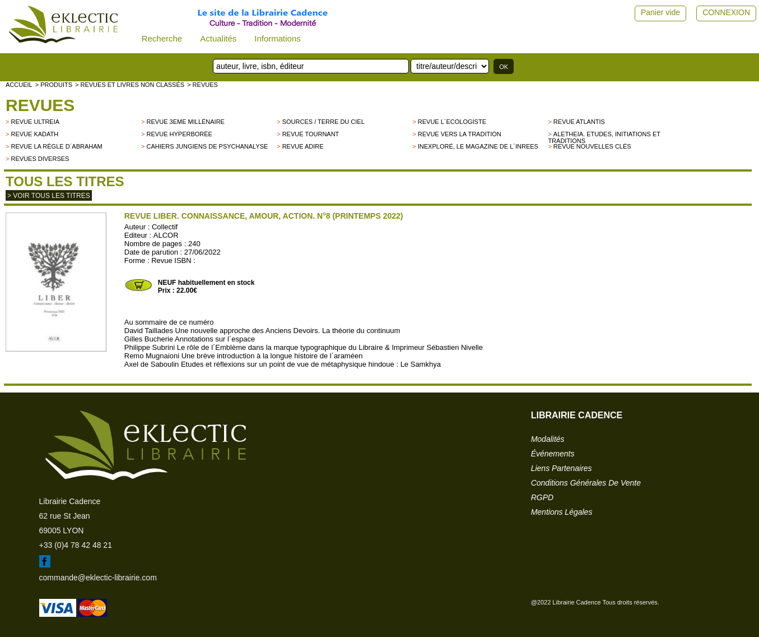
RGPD (542, 497)
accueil (19, 84)
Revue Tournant (310, 134)
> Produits (53, 84)
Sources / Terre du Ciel (323, 121)
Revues (40, 105)
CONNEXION (726, 12)
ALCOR (166, 235)
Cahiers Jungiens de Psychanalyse (207, 146)
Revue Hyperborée (179, 134)
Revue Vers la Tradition (459, 134)
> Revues (202, 84)
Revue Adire (303, 146)
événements (553, 453)
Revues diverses (40, 158)
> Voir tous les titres (48, 196)
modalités (548, 439)
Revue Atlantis (579, 121)
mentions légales (562, 511)
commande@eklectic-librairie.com (98, 577)
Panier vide (660, 12)
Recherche (162, 38)
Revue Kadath (34, 134)
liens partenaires (561, 468)
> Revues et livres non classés (129, 84)
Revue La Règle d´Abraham (56, 146)
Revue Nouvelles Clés (592, 146)
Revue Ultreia (35, 121)
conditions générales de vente (586, 482)
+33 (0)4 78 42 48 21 (75, 545)
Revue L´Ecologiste (452, 121)
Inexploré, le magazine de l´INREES (478, 146)
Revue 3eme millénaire (186, 121)
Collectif (165, 227)
